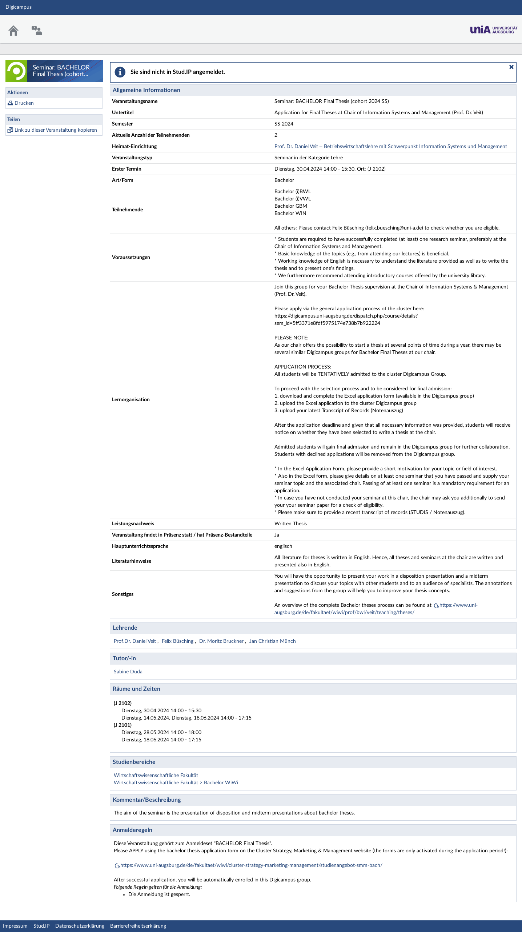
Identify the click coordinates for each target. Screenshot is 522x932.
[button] (511, 67)
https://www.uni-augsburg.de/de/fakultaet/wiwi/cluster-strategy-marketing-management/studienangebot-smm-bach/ (251, 865)
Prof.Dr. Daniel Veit (135, 641)
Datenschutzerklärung (79, 926)
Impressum (15, 926)
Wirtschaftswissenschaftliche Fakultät (156, 775)
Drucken (24, 103)
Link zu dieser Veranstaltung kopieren (56, 130)
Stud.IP (41, 926)
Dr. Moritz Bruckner (222, 641)
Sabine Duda (128, 671)
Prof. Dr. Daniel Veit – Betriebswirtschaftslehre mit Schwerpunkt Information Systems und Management (390, 146)
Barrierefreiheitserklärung (138, 926)
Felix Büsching (178, 641)
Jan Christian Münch (272, 641)
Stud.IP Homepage (494, 27)
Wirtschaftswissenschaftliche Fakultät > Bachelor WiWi (176, 782)
